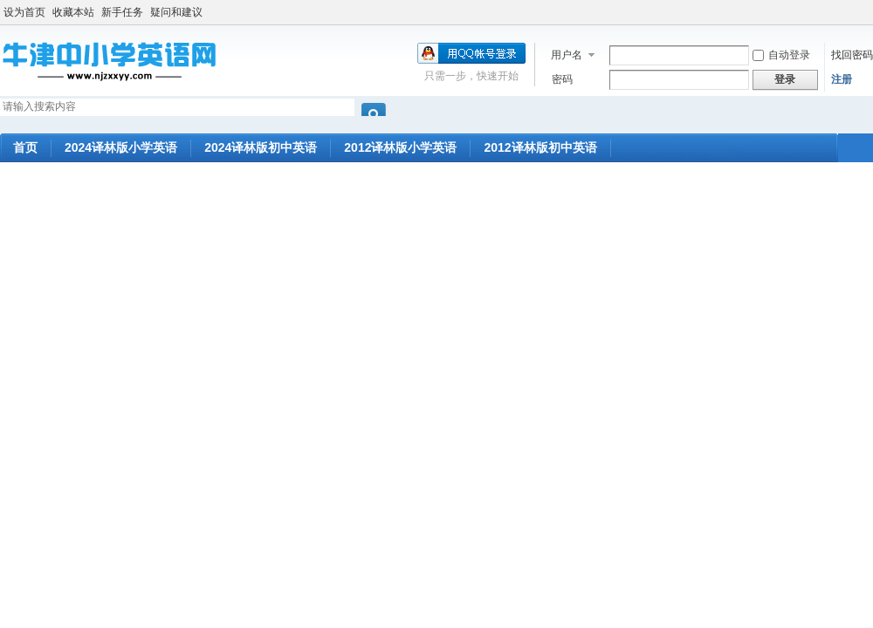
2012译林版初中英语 (540, 147)
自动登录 (781, 55)
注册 (841, 79)
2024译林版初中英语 (260, 147)
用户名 (566, 55)
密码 (562, 79)
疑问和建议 (176, 12)
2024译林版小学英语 (121, 147)
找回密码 (852, 55)
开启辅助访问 (868, 12)
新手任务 (122, 12)
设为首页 (24, 12)
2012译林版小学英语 (400, 147)
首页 (25, 147)
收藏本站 (73, 12)
